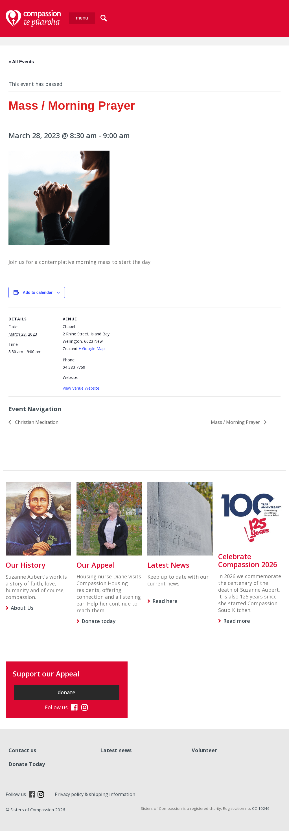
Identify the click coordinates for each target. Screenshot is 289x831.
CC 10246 (261, 808)
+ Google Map (91, 348)
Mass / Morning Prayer (236, 422)
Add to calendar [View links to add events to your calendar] (38, 292)
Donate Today (26, 764)
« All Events (21, 61)
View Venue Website (81, 388)
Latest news (116, 750)
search (104, 18)
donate (66, 692)
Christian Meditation (36, 422)
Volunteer (204, 750)
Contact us (22, 750)
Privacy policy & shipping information (95, 794)
